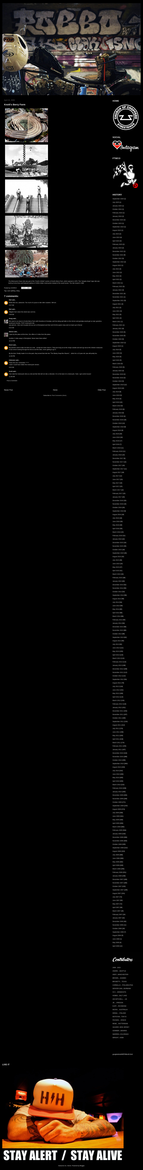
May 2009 (116, 820)
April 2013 (116, 655)
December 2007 (118, 879)
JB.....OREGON (118, 1002)
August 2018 (117, 430)
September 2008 (118, 848)
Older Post (102, 390)
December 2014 (118, 585)
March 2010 (116, 784)
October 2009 (117, 802)
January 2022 (117, 290)
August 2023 (117, 230)
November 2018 (118, 420)
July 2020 (116, 349)
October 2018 (117, 423)
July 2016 (116, 518)
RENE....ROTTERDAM (120, 1023)
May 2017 (116, 483)
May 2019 (116, 399)
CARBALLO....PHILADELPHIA (123, 985)
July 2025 (116, 202)
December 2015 (118, 542)
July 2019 (116, 392)
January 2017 (117, 497)
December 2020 (118, 332)
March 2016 (116, 532)
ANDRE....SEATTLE (119, 971)
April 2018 (116, 444)
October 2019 (117, 381)
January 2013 (117, 665)
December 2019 (118, 374)
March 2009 (116, 827)
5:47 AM (11, 305)
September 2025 (118, 199)
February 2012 (117, 704)
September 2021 (118, 300)
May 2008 (116, 862)
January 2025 (117, 206)
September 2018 (118, 427)
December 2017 (118, 458)
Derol (10, 345)
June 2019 (116, 395)
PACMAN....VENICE (119, 1020)
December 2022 (118, 251)
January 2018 (117, 455)
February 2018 (117, 451)
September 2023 (118, 227)
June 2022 (116, 272)
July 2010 (116, 770)
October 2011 (117, 718)
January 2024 (117, 216)
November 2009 (118, 798)
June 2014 (116, 606)
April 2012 (116, 697)
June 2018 (116, 437)
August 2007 (117, 893)
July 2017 (116, 476)
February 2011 (117, 746)
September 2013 (118, 637)
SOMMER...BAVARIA (120, 1030)
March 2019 (116, 406)
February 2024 (117, 213)
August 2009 (117, 809)
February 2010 (117, 788)
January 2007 (117, 918)
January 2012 (117, 707)
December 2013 (118, 627)
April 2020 (116, 360)
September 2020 (118, 342)
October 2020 (117, 339)
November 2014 (118, 588)
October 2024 (117, 209)
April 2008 (116, 865)
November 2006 (118, 925)
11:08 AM (12, 376)
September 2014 (118, 595)
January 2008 (117, 876)
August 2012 (117, 683)
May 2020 (116, 356)
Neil (10, 300)
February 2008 (117, 872)
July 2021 (116, 307)
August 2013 (117, 641)
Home (55, 390)
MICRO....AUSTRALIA (120, 1009)
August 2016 (117, 514)
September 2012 (118, 679)
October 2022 (117, 258)
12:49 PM (12, 356)
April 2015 (116, 570)
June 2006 (116, 939)
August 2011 (117, 725)
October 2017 (117, 465)
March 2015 (116, 574)
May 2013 (116, 651)
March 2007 (116, 911)
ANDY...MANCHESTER (120, 974)
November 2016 (118, 504)
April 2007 (116, 907)
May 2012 (116, 693)
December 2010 (118, 753)
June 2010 (116, 774)
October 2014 (117, 591)
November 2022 (118, 255)
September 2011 (118, 721)
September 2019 (118, 385)
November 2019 (118, 378)
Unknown (12, 360)
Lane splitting (11, 291)
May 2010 (116, 777)
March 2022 (116, 283)
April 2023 (116, 241)
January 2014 (117, 623)
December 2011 (118, 711)
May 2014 (116, 609)
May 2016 (116, 525)
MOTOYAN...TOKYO (119, 1016)
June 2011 (116, 732)
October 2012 (117, 676)
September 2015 (118, 553)
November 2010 (118, 756)
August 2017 (117, 472)
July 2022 (116, 269)
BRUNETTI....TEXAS (120, 981)
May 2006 (116, 942)
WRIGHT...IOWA (118, 1037)
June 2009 (116, 816)
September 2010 (118, 763)
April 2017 (116, 486)
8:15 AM (11, 327)
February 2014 (117, 620)
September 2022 (118, 262)
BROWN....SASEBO (119, 978)
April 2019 (116, 402)
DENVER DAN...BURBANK (122, 988)
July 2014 (116, 602)
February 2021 (117, 325)
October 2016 (117, 507)
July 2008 (116, 855)
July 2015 (116, 560)
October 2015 (117, 549)
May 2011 (116, 735)
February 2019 (117, 409)
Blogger (82, 1165)
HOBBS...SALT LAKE (120, 995)
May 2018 (116, 441)
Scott (10, 371)
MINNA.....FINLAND (119, 1013)
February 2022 (117, 286)
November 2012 (118, 672)
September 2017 (118, 469)
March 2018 (116, 448)
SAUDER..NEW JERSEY (121, 1027)
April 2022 (116, 279)
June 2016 (116, 521)
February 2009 (117, 830)
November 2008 (118, 841)
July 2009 (116, 812)
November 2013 (118, 630)
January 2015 (117, 581)
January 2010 (117, 792)
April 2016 (116, 528)
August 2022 (117, 265)
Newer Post (8, 390)
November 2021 (118, 297)
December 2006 (118, 921)
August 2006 (117, 935)
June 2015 (116, 563)
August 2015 (117, 556)
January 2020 (117, 370)
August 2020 (117, 346)
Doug (10, 318)
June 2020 (116, 353)
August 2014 (117, 599)
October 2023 (117, 223)
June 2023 (116, 237)
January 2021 (117, 328)
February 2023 (117, 244)
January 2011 (117, 749)
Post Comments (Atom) (59, 395)
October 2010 (117, 760)
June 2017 (116, 479)
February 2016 (117, 535)
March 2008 (116, 869)
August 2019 (117, 388)
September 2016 (118, 511)
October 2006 (117, 928)
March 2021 (116, 321)
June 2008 (116, 858)
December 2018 (118, 416)
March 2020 (116, 363)
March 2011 (116, 742)
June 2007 (116, 900)
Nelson (11, 331)
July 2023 (116, 234)
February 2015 (117, 577)
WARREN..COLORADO (121, 1034)
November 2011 (118, 714)
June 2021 (116, 311)
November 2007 (118, 883)
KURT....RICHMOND (119, 1006)
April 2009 (116, 823)
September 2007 (118, 890)
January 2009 (117, 834)
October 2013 (117, 634)
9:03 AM (11, 367)
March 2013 (116, 658)
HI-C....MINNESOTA (119, 992)
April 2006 (116, 946)
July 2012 (116, 686)
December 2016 (118, 500)
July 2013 (116, 644)
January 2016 (117, 539)
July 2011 (116, 728)
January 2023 (117, 248)
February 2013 (117, 662)
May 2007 (116, 904)
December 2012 (118, 669)
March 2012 (116, 700)
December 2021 (118, 293)
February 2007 (117, 914)
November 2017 (118, 462)
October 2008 (117, 844)
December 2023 (118, 220)
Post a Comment (12, 380)
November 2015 (118, 546)
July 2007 (116, 897)
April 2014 (116, 613)
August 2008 (117, 851)
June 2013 (116, 648)
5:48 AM (11, 314)
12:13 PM (12, 341)
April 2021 (116, 318)
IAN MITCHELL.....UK (120, 999)
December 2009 (118, 795)
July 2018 (116, 434)
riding (18, 291)
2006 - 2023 (117, 967)
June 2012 (116, 690)
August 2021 (117, 304)
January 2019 (117, 413)
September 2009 (118, 806)
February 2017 (117, 493)
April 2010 (116, 781)
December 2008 (118, 837)
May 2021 (116, 314)
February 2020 (117, 367)
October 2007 (117, 886)
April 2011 (116, 739)
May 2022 (116, 276)
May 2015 (116, 567)
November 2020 (118, 335)
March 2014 (116, 616)
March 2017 (116, 490)
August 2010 (117, 767)
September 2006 (118, 932)
